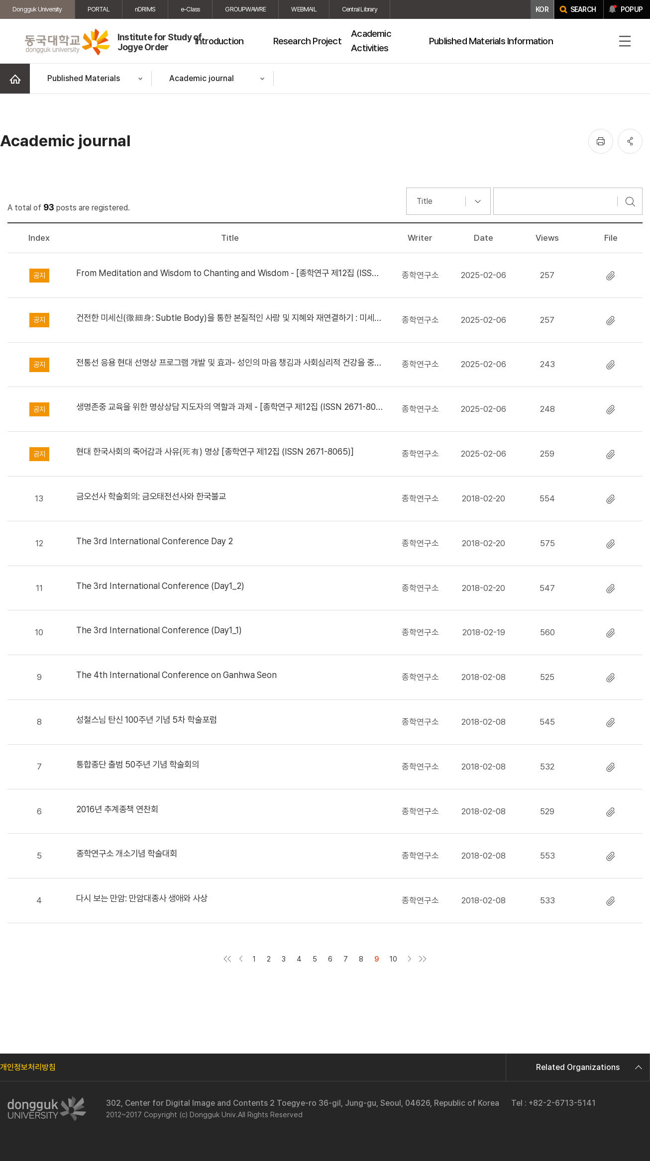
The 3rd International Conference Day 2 (154, 541)
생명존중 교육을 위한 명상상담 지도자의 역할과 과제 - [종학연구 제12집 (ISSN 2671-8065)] (230, 406)
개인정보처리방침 (28, 1067)
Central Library (359, 9)
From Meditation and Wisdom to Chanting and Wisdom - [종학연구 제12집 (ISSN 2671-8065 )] (230, 273)
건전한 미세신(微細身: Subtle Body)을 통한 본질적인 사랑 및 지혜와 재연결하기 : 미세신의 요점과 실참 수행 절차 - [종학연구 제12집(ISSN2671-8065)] (230, 317)
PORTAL (98, 9)
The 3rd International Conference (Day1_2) (160, 585)
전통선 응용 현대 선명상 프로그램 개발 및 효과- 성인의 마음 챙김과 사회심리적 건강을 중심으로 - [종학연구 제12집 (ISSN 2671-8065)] (230, 362)
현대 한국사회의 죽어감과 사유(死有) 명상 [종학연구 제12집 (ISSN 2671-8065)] (215, 451)
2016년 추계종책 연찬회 (117, 809)
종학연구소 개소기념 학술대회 (126, 853)
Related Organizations (588, 1067)
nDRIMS (145, 9)
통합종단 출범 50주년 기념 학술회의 (137, 764)
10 (393, 959)
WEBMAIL (303, 9)
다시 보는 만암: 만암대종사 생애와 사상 (142, 898)
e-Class (190, 9)
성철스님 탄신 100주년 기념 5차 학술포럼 (146, 719)
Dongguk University (37, 9)
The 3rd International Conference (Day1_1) (159, 630)
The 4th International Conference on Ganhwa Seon (176, 675)
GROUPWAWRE (245, 9)
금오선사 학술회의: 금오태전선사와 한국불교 (151, 496)
